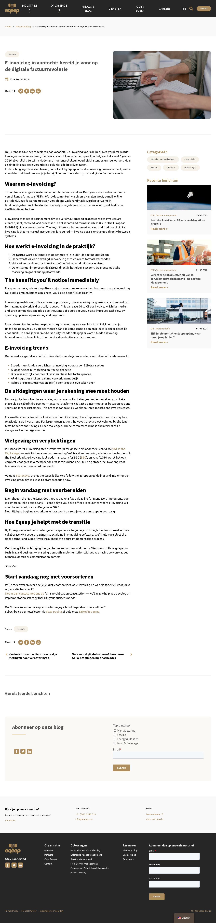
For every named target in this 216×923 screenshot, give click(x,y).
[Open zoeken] (191, 9)
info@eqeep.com (84, 819)
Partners (48, 854)
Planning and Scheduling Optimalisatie (90, 868)
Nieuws (12, 54)
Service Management (166, 215)
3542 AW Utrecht (154, 819)
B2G (83, 457)
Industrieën (190, 159)
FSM (153, 215)
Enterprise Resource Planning (85, 850)
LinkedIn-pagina (89, 611)
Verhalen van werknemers (163, 159)
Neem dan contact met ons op (24, 593)
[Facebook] (26, 91)
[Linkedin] (32, 91)
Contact (204, 8)
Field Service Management (84, 863)
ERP (153, 328)
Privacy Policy (11, 911)
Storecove (22, 475)
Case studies (129, 854)
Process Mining (78, 872)
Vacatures (10, 820)
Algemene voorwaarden (51, 911)
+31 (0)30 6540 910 (85, 814)
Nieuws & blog (126, 8)
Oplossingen (190, 167)
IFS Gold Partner (29, 911)
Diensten (143, 8)
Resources (128, 859)
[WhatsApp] (38, 91)
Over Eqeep (157, 8)
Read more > (159, 228)
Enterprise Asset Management (86, 854)
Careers (172, 8)
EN (184, 8)
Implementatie (163, 328)
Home (8, 26)
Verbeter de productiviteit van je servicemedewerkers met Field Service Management (176, 278)
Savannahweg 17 (154, 814)
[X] (20, 91)
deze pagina (54, 611)
